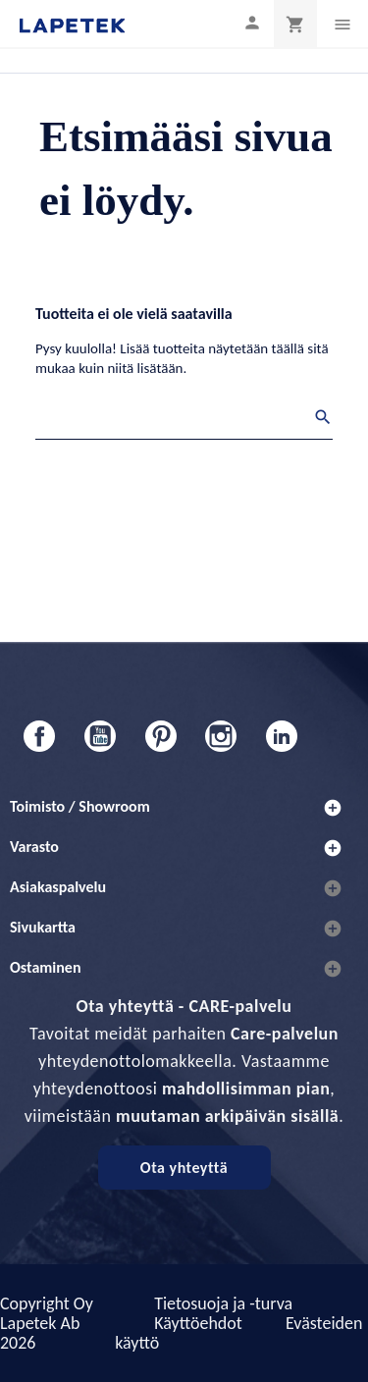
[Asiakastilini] (252, 22)
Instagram (221, 736)
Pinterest (161, 736)
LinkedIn (281, 736)
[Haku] (184, 419)
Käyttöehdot (198, 1323)
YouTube (100, 736)
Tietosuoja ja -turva (223, 1303)
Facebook (39, 736)
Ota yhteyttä (184, 1167)
